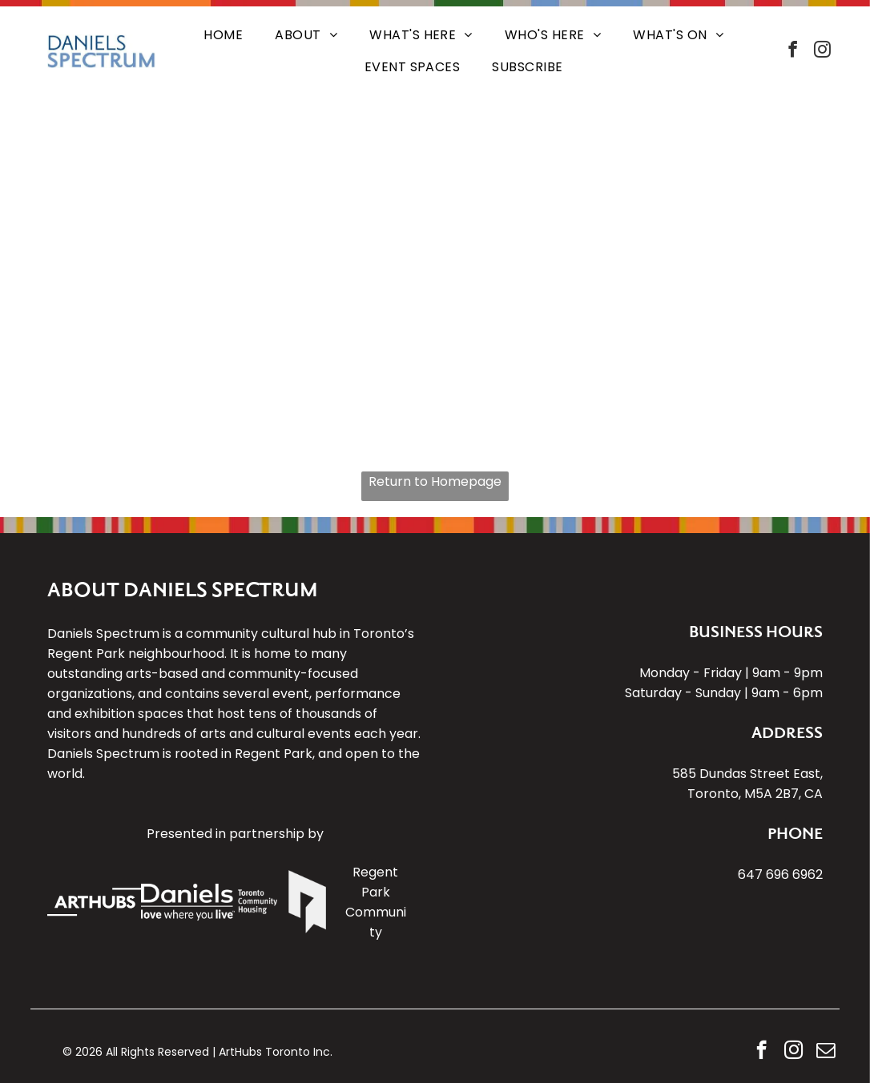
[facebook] (793, 51)
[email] (826, 1052)
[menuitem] (223, 35)
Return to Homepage (435, 481)
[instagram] (823, 51)
